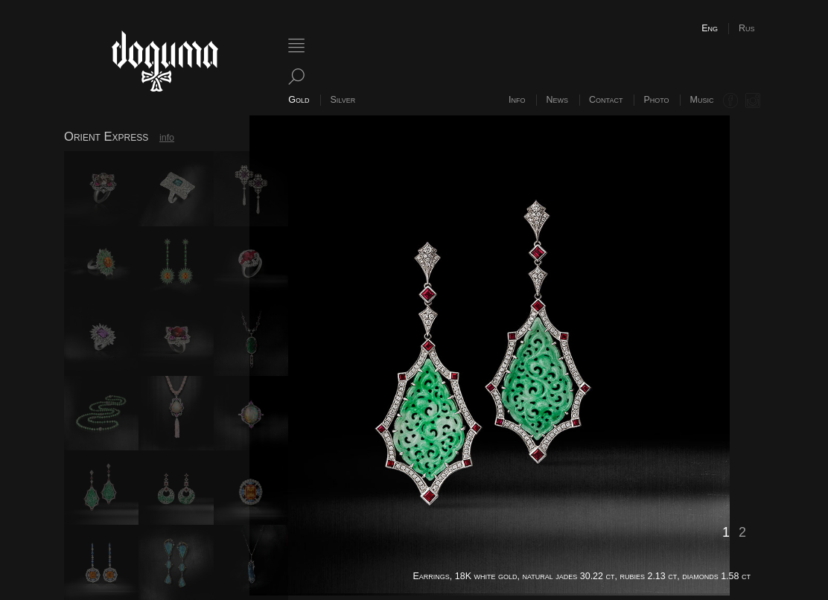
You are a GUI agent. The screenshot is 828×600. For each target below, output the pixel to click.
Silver (343, 100)
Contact (605, 100)
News (558, 100)
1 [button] (726, 532)
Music (702, 100)
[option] (506, 355)
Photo (656, 100)
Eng (709, 28)
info (166, 138)
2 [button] (742, 532)
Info (517, 100)
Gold (298, 100)
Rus (747, 28)
